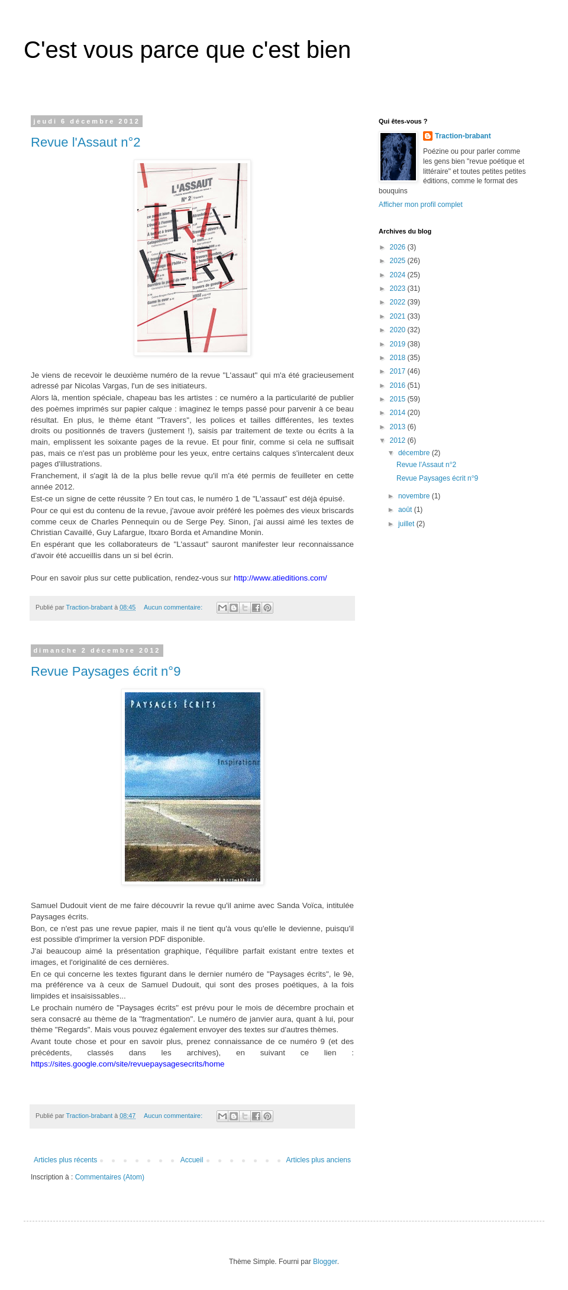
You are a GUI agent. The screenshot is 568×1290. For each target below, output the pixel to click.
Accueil (192, 1160)
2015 (399, 399)
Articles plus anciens (318, 1160)
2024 (399, 275)
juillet (407, 524)
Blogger (325, 1261)
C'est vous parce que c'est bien (187, 50)
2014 (399, 413)
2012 (399, 440)
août (406, 509)
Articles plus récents (65, 1160)
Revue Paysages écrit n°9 (105, 671)
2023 (399, 288)
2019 (399, 344)
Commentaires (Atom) (109, 1177)
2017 (399, 371)
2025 (399, 261)
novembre (415, 496)
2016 (399, 385)
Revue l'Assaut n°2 (85, 142)
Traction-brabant (463, 136)
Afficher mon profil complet (421, 204)
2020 (399, 330)
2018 (399, 358)
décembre (415, 453)
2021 (399, 316)
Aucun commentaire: (174, 607)
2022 (399, 302)
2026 (399, 247)
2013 (399, 427)
